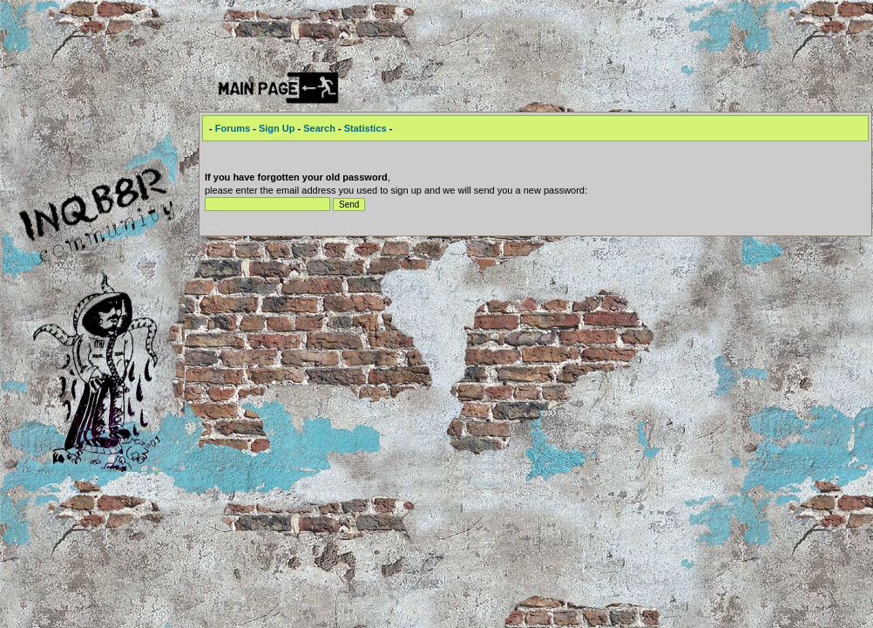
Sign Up (277, 128)
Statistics (365, 128)
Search (319, 128)
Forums (232, 128)
